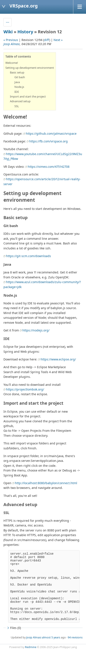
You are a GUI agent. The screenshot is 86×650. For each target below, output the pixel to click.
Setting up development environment (29, 68)
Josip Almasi (11, 44)
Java (17, 82)
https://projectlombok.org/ (25, 389)
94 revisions (75, 637)
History (25, 32)
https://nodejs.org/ (35, 330)
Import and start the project (28, 96)
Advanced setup (20, 101)
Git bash (19, 77)
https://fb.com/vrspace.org (48, 141)
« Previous (10, 40)
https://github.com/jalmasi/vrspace (51, 133)
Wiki (8, 32)
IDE (16, 92)
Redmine (30, 647)
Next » (58, 40)
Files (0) (13, 628)
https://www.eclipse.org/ (58, 359)
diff (46, 40)
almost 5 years (51, 637)
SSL (16, 106)
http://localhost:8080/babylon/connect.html (46, 483)
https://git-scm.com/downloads (28, 256)
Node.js (19, 87)
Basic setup (17, 72)
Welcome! (11, 63)
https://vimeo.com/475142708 (48, 167)
